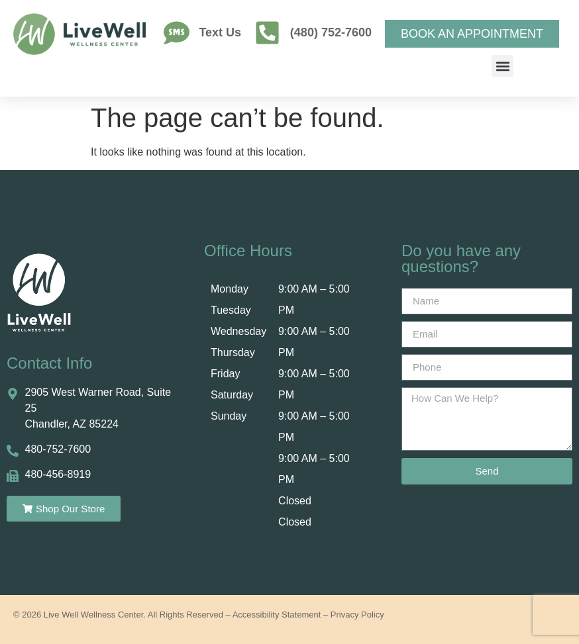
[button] (502, 66)
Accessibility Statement (277, 615)
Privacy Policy (357, 615)
